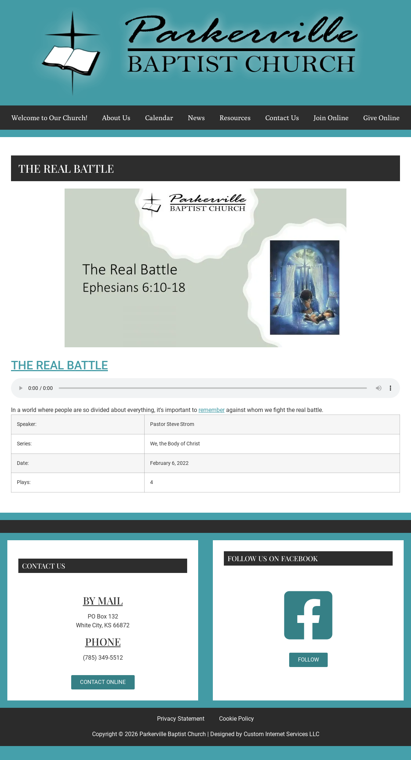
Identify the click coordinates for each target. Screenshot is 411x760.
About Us (116, 118)
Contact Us (282, 118)
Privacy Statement (180, 718)
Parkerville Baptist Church (172, 734)
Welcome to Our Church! (49, 118)
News (196, 118)
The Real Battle (59, 365)
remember (212, 409)
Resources (235, 118)
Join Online (331, 118)
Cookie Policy (236, 718)
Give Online (381, 118)
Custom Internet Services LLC (281, 734)
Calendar (159, 118)
